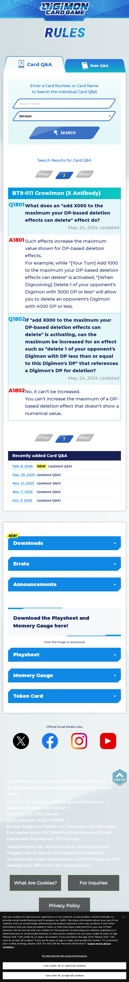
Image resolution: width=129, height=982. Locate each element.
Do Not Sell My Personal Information (64, 956)
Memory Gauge (64, 675)
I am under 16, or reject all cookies (64, 965)
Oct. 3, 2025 (22, 500)
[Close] (123, 917)
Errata (64, 564)
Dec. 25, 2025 (24, 475)
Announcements (64, 584)
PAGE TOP (119, 777)
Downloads (64, 543)
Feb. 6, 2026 (23, 466)
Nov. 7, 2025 (23, 492)
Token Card (64, 696)
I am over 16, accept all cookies (64, 975)
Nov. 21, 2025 (23, 483)
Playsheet (64, 655)
